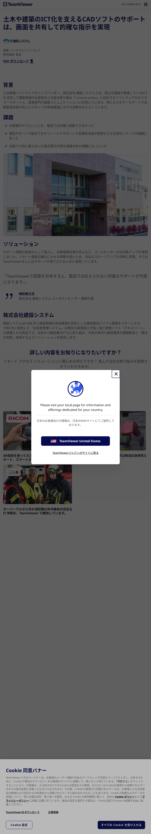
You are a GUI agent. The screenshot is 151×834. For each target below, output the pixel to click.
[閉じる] (116, 374)
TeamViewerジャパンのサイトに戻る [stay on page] (75, 453)
